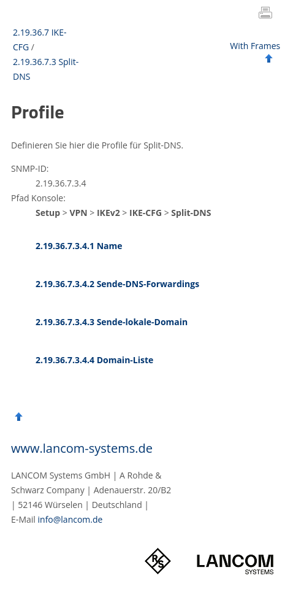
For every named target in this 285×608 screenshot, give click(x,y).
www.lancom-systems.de (82, 448)
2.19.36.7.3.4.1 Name (79, 246)
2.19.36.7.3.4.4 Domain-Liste (94, 360)
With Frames (255, 46)
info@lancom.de (70, 519)
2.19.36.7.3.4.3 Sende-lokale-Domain (112, 322)
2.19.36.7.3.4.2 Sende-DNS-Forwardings (117, 284)
